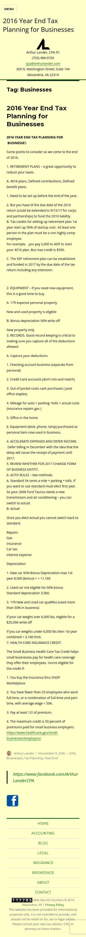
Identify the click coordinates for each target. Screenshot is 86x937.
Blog (43, 843)
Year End (51, 758)
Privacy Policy (54, 905)
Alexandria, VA (32, 905)
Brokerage (43, 873)
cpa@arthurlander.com (43, 63)
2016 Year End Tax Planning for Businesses (37, 116)
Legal (43, 853)
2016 (72, 753)
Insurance (43, 863)
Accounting (43, 833)
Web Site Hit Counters (48, 900)
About (43, 882)
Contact (43, 892)
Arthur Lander (24, 753)
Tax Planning (33, 758)
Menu (9, 9)
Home (43, 823)
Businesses (15, 758)
